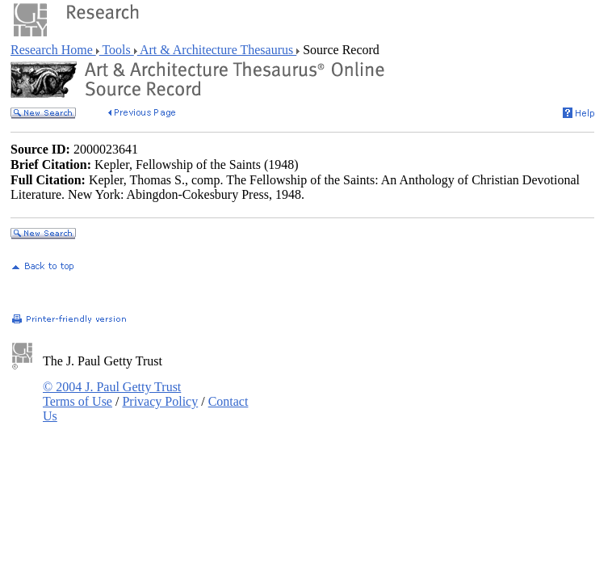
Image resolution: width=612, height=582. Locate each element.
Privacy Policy (160, 401)
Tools (116, 50)
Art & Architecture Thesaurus (216, 50)
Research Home (53, 50)
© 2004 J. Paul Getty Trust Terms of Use (112, 394)
